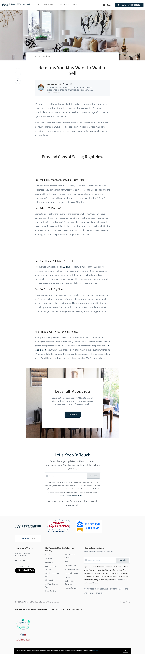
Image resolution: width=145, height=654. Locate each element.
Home (38, 5)
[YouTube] (24, 560)
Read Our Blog (50, 591)
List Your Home (51, 580)
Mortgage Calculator (72, 569)
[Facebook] (16, 560)
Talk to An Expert (70, 565)
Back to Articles (44, 56)
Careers (67, 577)
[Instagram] (28, 560)
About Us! (48, 5)
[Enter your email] (67, 476)
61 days (66, 266)
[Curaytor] (25, 572)
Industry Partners (71, 588)
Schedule (48, 558)
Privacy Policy (125, 602)
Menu (107, 5)
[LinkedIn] (20, 560)
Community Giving (71, 573)
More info (95, 651)
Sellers (66, 561)
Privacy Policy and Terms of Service (72, 495)
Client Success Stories (66, 5)
